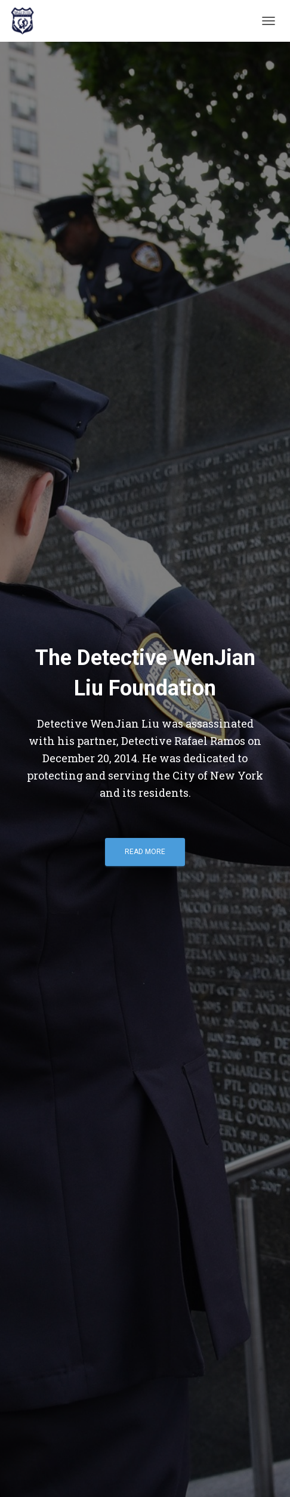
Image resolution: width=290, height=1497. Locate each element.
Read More (145, 852)
